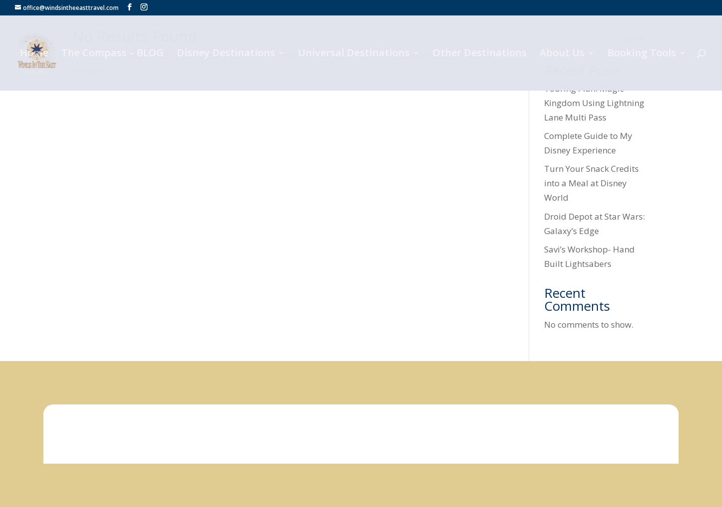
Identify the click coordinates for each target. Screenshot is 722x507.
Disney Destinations (226, 54)
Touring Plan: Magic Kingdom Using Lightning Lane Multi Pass (594, 103)
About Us (562, 54)
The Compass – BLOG (112, 54)
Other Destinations (480, 54)
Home (34, 54)
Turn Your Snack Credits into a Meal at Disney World (591, 183)
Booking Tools (641, 54)
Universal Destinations (354, 54)
